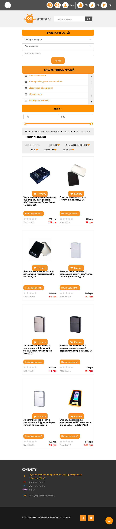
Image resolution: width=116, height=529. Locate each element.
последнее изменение (78, 144)
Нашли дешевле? (33, 213)
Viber (32, 489)
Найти (58, 60)
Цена (58, 108)
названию (50, 149)
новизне (54, 144)
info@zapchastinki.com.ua (42, 495)
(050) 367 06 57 (36, 482)
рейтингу (68, 149)
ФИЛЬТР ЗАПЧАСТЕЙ (58, 32)
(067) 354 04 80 (37, 486)
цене (34, 149)
